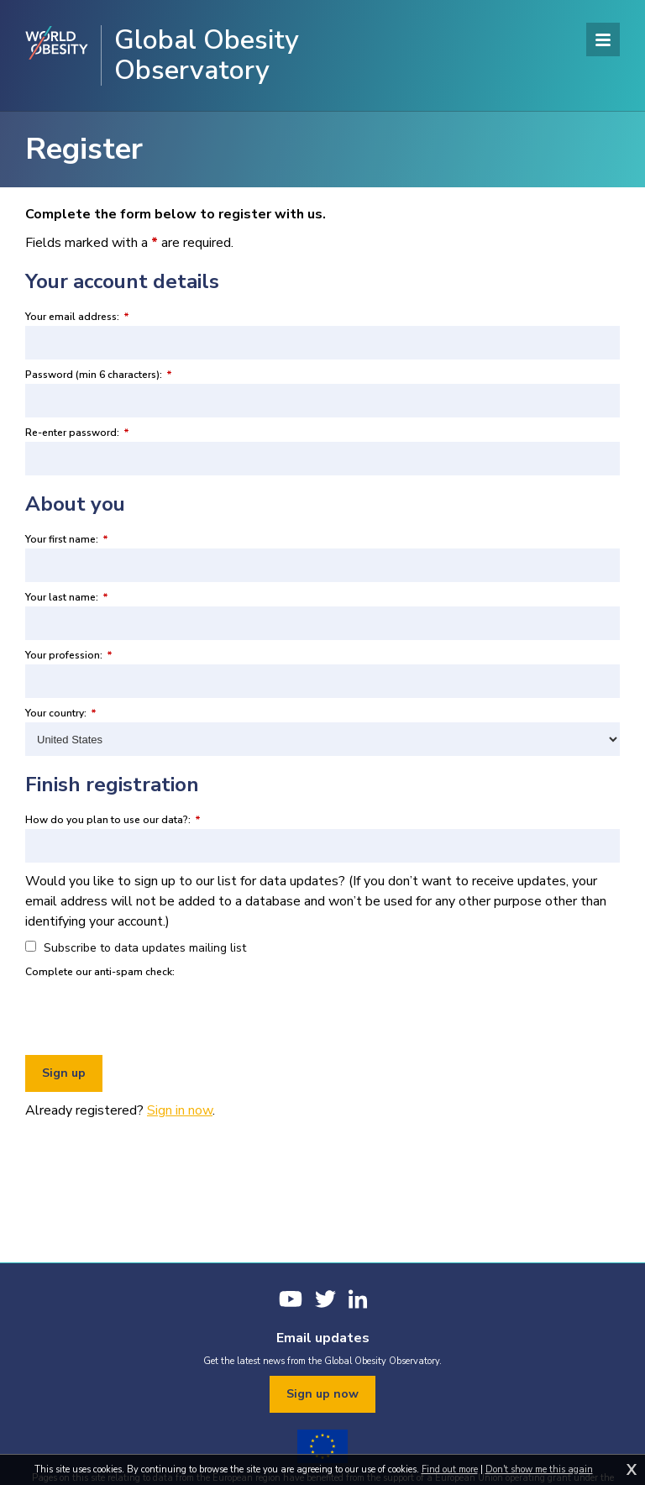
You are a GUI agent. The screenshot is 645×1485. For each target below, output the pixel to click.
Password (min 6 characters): (98, 374)
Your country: (61, 713)
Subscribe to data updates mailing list (135, 948)
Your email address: (77, 316)
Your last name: (66, 597)
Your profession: (69, 655)
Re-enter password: (77, 432)
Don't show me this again (539, 1469)
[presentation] (153, 1014)
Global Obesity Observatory (206, 55)
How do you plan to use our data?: (113, 819)
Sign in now (179, 1110)
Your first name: (66, 539)
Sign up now (322, 1394)
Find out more (450, 1469)
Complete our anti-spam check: (100, 972)
